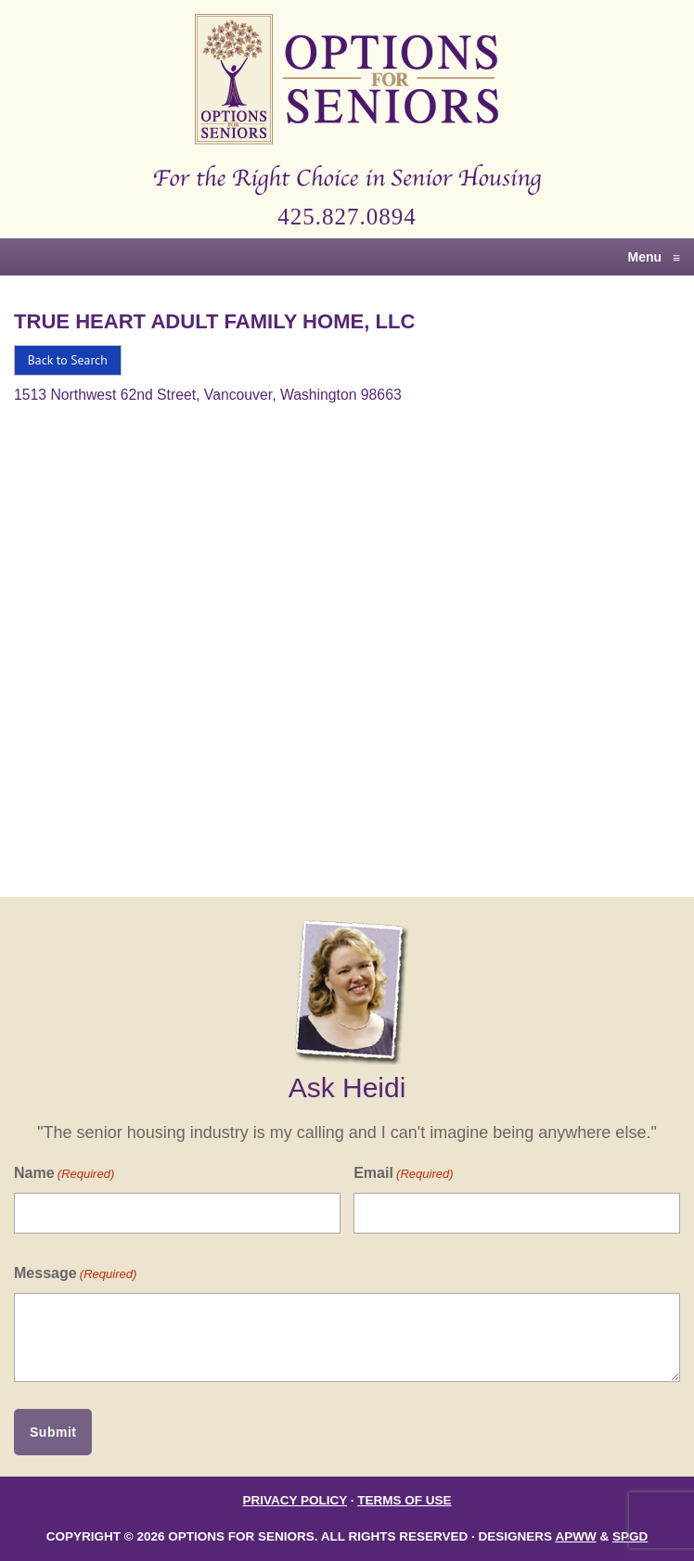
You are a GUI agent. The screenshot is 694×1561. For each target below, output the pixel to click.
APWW (575, 1536)
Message (75, 1274)
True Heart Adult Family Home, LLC (214, 321)
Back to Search (68, 360)
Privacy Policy (294, 1500)
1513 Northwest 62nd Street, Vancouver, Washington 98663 (208, 395)
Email (403, 1173)
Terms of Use (404, 1500)
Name (64, 1173)
